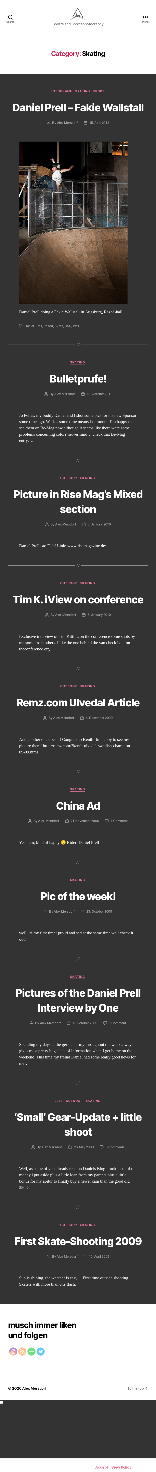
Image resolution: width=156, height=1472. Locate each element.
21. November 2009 (85, 872)
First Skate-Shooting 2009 (78, 1301)
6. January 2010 (100, 544)
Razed (49, 345)
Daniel (29, 345)
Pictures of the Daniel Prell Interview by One (78, 1051)
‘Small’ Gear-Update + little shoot (78, 1176)
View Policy (121, 1467)
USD (69, 345)
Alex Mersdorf (67, 142)
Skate (59, 345)
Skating (83, 95)
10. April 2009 (99, 1324)
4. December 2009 (100, 768)
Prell (39, 345)
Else (58, 1153)
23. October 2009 (99, 963)
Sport (100, 95)
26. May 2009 (84, 1200)
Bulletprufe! (77, 397)
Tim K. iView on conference (78, 626)
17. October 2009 (85, 1075)
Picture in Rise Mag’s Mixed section (78, 521)
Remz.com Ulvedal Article (78, 745)
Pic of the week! (78, 947)
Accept (101, 1467)
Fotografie (61, 95)
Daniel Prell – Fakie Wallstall (78, 118)
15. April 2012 (99, 142)
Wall (77, 345)
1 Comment (120, 872)
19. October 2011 (100, 414)
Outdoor (68, 498)
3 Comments (115, 1200)
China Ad (78, 856)
